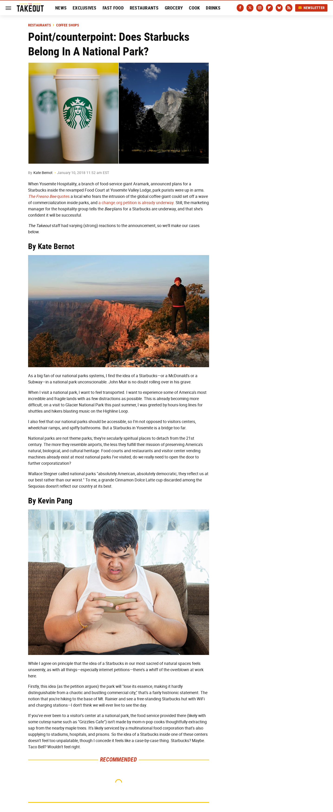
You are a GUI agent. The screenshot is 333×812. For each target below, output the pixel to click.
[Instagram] (259, 8)
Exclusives (85, 8)
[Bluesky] (279, 8)
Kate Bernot (42, 173)
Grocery (174, 8)
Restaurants (144, 8)
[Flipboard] (269, 8)
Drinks (213, 8)
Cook (194, 8)
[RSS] (288, 8)
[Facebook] (240, 8)
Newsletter (311, 8)
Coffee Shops (67, 25)
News (61, 8)
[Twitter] (249, 8)
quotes (49, 196)
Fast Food (113, 8)
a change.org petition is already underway (136, 202)
